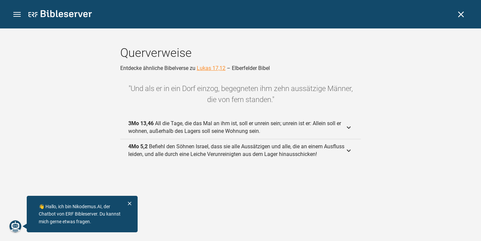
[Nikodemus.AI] (15, 226)
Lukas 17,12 (211, 68)
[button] (17, 14)
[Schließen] (461, 14)
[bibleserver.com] (60, 15)
